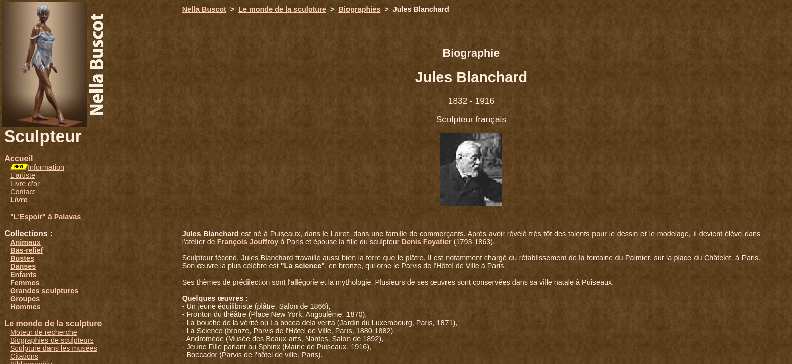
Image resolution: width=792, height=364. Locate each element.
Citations (24, 356)
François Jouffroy (248, 242)
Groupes (25, 299)
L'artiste (22, 175)
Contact (22, 192)
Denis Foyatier (427, 242)
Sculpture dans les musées (53, 348)
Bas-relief (26, 250)
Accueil (18, 158)
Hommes (25, 307)
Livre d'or (25, 183)
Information (46, 167)
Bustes (22, 258)
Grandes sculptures (44, 291)
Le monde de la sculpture (53, 323)
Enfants (23, 274)
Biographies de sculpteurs (52, 340)
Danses (23, 266)
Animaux (25, 242)
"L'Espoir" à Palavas (45, 217)
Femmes (24, 283)
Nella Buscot (204, 9)
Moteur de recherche (43, 332)
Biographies (359, 9)
